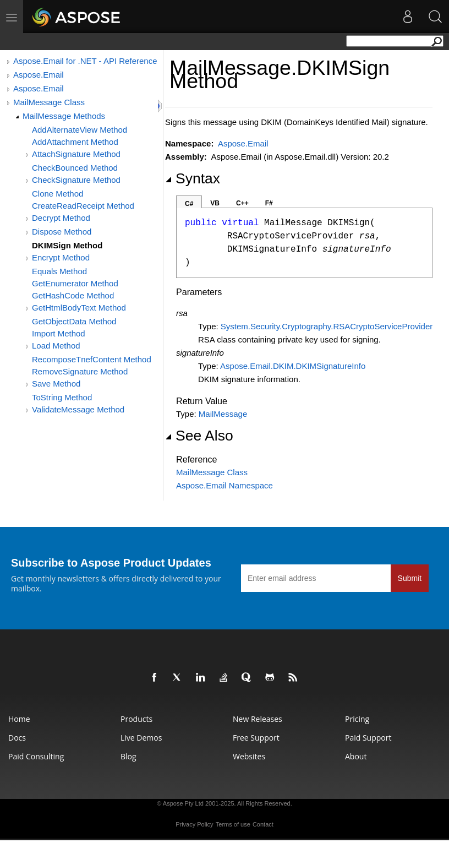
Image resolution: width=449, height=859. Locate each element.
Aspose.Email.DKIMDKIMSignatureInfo (292, 366)
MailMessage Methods (64, 116)
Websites (249, 756)
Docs (17, 737)
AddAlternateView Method (79, 129)
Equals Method (59, 271)
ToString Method (62, 397)
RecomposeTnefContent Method (91, 359)
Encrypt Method (61, 257)
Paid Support (368, 737)
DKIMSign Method (67, 245)
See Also (199, 435)
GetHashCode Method (73, 295)
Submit (410, 578)
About (355, 756)
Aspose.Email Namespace (224, 485)
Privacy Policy (194, 824)
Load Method (56, 345)
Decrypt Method (61, 217)
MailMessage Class (49, 102)
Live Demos (141, 737)
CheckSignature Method (76, 179)
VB (215, 203)
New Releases (257, 719)
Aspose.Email (38, 74)
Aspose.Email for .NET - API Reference (85, 61)
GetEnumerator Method (75, 283)
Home (19, 719)
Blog (128, 756)
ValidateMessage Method (78, 409)
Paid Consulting (36, 756)
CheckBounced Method (75, 167)
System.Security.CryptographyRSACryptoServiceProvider (326, 326)
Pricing (357, 719)
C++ (242, 203)
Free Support (256, 737)
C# (189, 204)
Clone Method (57, 193)
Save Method (56, 383)
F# (269, 203)
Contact (263, 824)
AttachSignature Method (76, 154)
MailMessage (223, 413)
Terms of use (233, 824)
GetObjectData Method (74, 321)
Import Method (58, 333)
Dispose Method (61, 231)
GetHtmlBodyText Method (79, 307)
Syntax (192, 178)
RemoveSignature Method (80, 371)
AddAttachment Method (75, 141)
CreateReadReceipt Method (83, 205)
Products (136, 719)
